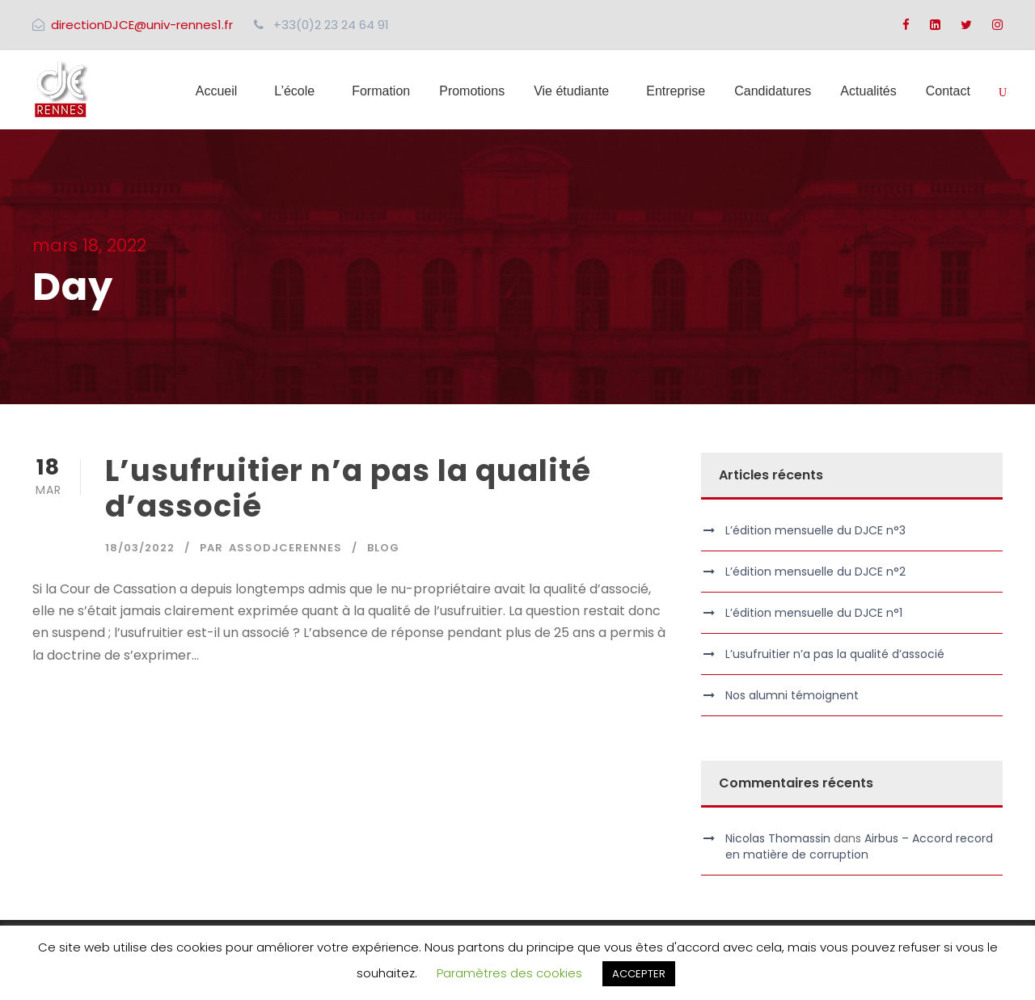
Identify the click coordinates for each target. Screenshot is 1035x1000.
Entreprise (675, 91)
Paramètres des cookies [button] (509, 972)
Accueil (217, 91)
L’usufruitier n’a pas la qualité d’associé (348, 488)
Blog (383, 547)
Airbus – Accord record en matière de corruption (859, 846)
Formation (381, 91)
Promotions (472, 91)
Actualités (868, 91)
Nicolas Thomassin (777, 838)
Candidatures (772, 91)
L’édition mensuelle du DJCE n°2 (815, 571)
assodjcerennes (285, 547)
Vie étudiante (571, 91)
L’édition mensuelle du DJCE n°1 (813, 613)
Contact (948, 91)
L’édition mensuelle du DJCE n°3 (815, 530)
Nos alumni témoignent (792, 695)
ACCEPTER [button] (638, 973)
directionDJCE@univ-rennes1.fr (142, 24)
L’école (294, 91)
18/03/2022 (140, 547)
